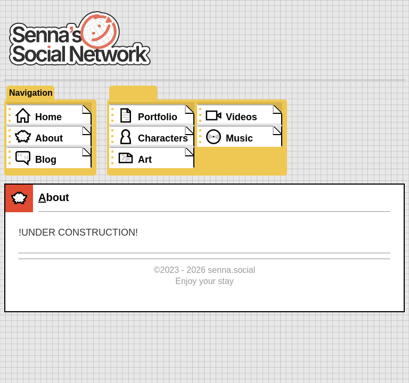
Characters (163, 138)
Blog (45, 159)
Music (239, 138)
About (49, 138)
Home (48, 117)
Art (145, 159)
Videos (241, 117)
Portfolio (157, 117)
